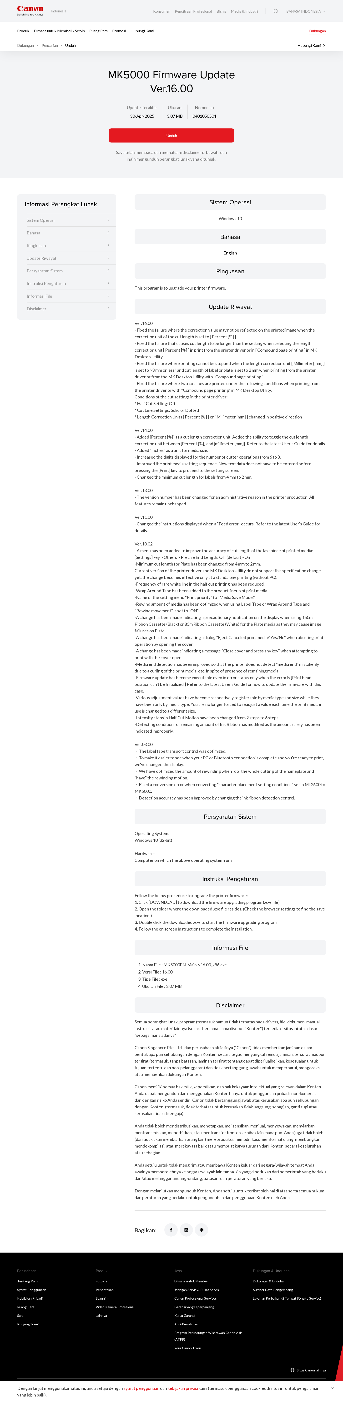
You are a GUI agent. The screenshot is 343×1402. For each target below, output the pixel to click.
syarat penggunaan (141, 1388)
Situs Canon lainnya (311, 1370)
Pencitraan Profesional (194, 11)
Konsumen (162, 11)
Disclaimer (36, 308)
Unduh (171, 135)
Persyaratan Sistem (45, 270)
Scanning (102, 1298)
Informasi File (39, 296)
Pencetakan (105, 1290)
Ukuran (175, 107)
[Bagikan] (171, 1230)
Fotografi (102, 1281)
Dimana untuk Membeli (191, 1281)
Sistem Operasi (41, 220)
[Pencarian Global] (275, 11)
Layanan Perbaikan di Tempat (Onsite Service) (287, 1298)
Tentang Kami (27, 1281)
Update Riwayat (41, 258)
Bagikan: (146, 1230)
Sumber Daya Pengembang (273, 1290)
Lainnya (101, 1315)
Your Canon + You (187, 1348)
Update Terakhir (142, 107)
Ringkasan (36, 245)
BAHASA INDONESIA (303, 11)
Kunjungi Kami (28, 1324)
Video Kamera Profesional (115, 1307)
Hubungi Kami (142, 30)
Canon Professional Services (195, 1298)
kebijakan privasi (183, 1388)
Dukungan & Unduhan (269, 1281)
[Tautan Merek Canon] (30, 11)
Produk (23, 30)
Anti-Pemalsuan (186, 1324)
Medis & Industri (244, 11)
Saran (21, 1315)
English (230, 252)
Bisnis (222, 11)
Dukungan (317, 30)
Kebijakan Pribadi (30, 1298)
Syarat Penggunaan (31, 1290)
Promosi (119, 30)
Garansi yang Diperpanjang (194, 1307)
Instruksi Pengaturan (46, 283)
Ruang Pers (98, 30)
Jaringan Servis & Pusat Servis (196, 1290)
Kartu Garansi (184, 1315)
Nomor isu (204, 107)
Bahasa (33, 232)
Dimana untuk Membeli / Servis (59, 30)
